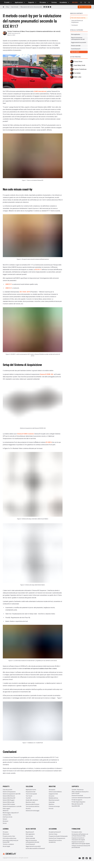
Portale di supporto (77, 799)
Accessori (5, 821)
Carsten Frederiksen (13, 31)
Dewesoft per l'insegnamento (57, 838)
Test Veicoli (29, 796)
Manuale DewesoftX (77, 804)
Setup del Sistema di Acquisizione (77, 21)
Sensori (5, 819)
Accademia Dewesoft (55, 832)
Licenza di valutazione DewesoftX (81, 797)
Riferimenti (6, 834)
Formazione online (77, 832)
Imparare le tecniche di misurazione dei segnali (78, 838)
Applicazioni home (31, 789)
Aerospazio (52, 789)
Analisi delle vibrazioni (32, 800)
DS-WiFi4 (49, 442)
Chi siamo (44, 2)
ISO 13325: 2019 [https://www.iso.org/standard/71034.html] (25, 292)
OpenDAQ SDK (76, 806)
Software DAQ (7, 815)
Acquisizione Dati (30, 791)
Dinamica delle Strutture (32, 804)
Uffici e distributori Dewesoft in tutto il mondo (80, 792)
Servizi (5, 823)
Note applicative (30, 834)
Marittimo (51, 804)
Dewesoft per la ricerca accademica (55, 841)
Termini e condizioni (8, 844)
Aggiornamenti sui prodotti (33, 846)
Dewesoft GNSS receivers (25, 434)
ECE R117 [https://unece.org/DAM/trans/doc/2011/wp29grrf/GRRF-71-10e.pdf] (38, 269)
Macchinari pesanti (54, 800)
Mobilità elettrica (53, 798)
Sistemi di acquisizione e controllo (12, 806)
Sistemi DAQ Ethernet (9, 796)
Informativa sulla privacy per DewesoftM (10, 841)
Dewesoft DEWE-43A (46, 374)
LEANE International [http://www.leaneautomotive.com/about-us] (40, 91)
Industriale (52, 802)
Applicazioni (20, 2)
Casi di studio (14, 7)
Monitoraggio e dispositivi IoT (11, 812)
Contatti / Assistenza (77, 789)
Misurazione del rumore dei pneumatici (31, 7)
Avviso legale (6, 846)
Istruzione (51, 796)
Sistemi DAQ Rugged (8, 800)
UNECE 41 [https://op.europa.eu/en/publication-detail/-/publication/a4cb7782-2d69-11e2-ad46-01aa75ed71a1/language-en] (8, 288)
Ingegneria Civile (53, 794)
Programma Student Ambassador (58, 836)
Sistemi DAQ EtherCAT (9, 798)
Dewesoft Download (77, 795)
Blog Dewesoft (30, 832)
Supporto (32, 2)
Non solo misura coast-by (78, 17)
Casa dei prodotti (7, 789)
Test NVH (28, 798)
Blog (7, 7)
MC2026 (75, 2)
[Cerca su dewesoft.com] (89, 2)
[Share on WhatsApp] (50, 7)
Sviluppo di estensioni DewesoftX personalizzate (81, 846)
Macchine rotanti (30, 802)
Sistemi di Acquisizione (9, 791)
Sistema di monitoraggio (32, 810)
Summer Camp (53, 834)
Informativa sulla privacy (9, 838)
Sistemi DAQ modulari (9, 804)
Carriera (54, 2)
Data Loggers (6, 808)
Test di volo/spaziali (31, 794)
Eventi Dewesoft (30, 844)
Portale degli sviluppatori (78, 802)
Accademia (64, 2)
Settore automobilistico (55, 791)
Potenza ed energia (54, 806)
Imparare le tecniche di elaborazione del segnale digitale (81, 842)
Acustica (28, 808)
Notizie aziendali (30, 838)
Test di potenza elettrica (32, 806)
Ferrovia (51, 808)
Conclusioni (74, 25)
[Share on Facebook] (46, 7)
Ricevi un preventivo (84, 7)
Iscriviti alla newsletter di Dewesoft (35, 848)
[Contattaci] (81, 2)
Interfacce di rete (7, 817)
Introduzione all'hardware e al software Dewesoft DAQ (80, 835)
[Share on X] (48, 7)
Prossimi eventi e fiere (9, 836)
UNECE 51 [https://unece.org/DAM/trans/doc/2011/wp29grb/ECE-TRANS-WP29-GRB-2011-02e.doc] (8, 284)
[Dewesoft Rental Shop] (85, 2)
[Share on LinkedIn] (44, 7)
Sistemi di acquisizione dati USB (11, 794)
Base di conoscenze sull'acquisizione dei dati (32, 841)
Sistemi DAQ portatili (8, 802)
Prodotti (8, 2)
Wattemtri (5, 810)
